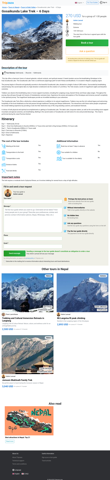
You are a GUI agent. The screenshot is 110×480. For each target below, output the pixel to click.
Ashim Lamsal (78, 20)
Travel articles (46, 461)
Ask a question (87, 51)
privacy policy (30, 258)
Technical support (18, 461)
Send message (14, 253)
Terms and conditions (19, 464)
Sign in (103, 2)
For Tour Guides (92, 2)
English (78, 3)
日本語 (26, 474)
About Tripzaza (17, 457)
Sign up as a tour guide (49, 457)
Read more (9, 441)
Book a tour (87, 42)
